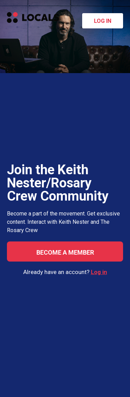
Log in (102, 21)
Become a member (65, 252)
